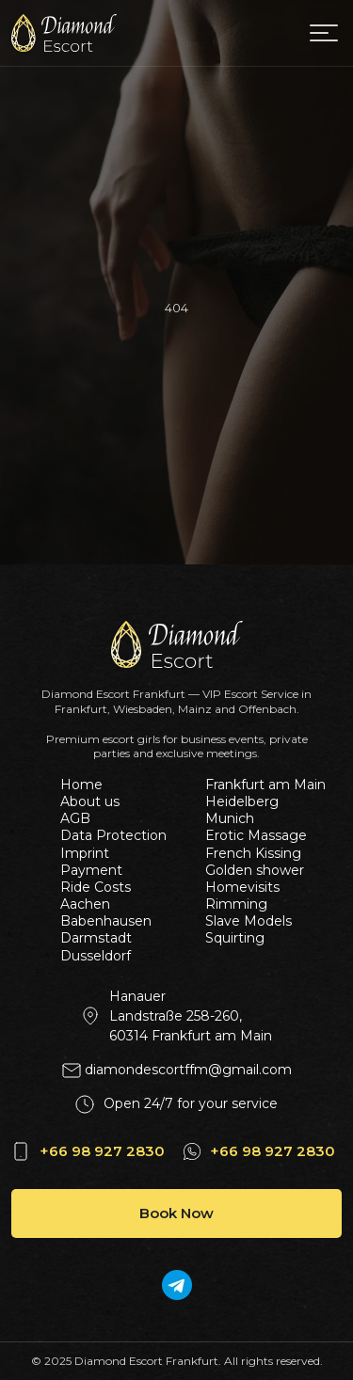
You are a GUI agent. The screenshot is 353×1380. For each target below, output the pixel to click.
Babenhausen (106, 920)
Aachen (85, 904)
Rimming (236, 904)
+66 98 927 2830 (102, 1151)
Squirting (235, 937)
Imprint (84, 853)
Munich (229, 818)
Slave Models (248, 920)
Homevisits (242, 887)
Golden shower (254, 870)
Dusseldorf (95, 955)
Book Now (176, 1213)
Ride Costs (95, 887)
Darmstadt (96, 937)
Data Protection (113, 835)
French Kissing (253, 853)
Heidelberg (242, 801)
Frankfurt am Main (261, 784)
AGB (75, 818)
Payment (91, 870)
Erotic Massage (256, 835)
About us (90, 801)
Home (81, 784)
